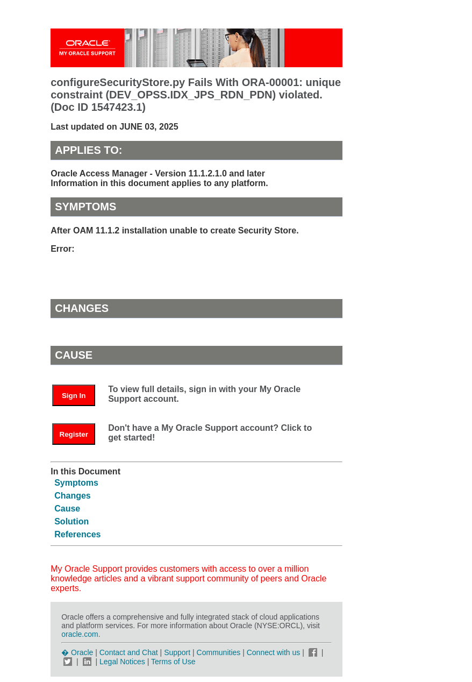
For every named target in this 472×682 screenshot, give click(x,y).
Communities (219, 652)
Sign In (73, 396)
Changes (72, 495)
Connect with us (275, 652)
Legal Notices (122, 661)
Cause (67, 508)
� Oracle (77, 652)
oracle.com (79, 634)
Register (74, 434)
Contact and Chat (128, 652)
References (77, 534)
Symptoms (76, 482)
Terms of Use (173, 661)
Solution (71, 521)
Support (177, 652)
